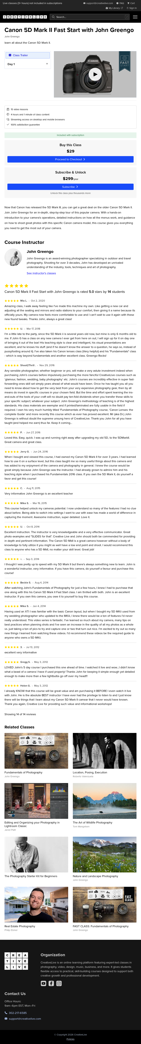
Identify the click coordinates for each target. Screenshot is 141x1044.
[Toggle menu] (135, 17)
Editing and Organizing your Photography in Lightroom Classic (32, 824)
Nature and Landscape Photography (95, 876)
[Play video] (95, 74)
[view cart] (132, 3)
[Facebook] (51, 983)
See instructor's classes (41, 273)
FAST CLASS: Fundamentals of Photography (101, 926)
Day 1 (11, 64)
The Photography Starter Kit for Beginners (31, 876)
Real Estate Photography (20, 926)
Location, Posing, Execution (90, 772)
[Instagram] (59, 983)
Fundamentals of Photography (23, 772)
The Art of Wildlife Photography (92, 822)
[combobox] (89, 17)
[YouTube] (43, 983)
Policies (70, 1039)
